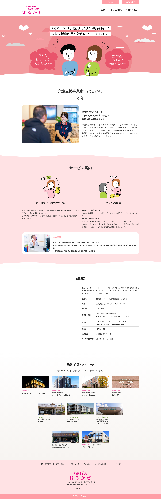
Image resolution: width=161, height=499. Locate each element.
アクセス (110, 2)
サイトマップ (116, 464)
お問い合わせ (130, 2)
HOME (102, 10)
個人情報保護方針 (100, 464)
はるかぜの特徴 (115, 10)
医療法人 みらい (80, 496)
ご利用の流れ (131, 10)
